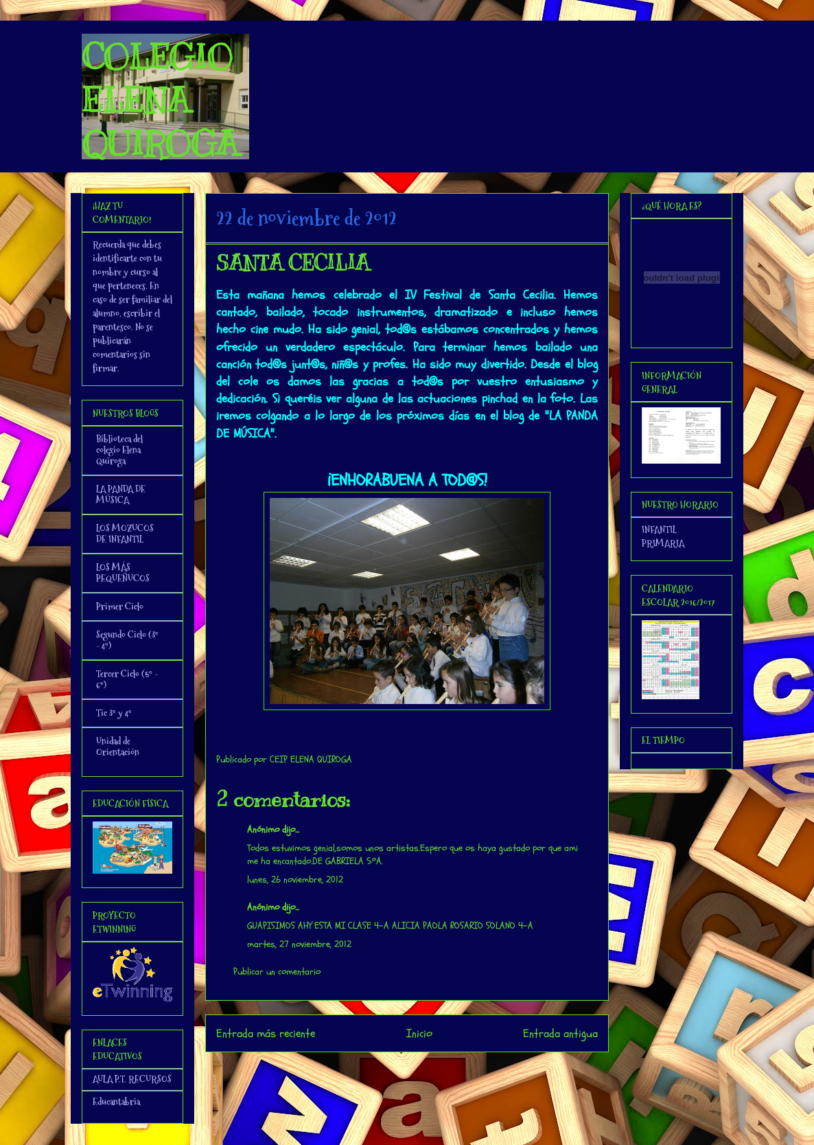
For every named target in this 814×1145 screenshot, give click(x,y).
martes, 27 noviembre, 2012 (299, 944)
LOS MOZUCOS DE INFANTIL (125, 533)
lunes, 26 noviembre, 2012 (295, 879)
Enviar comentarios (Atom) (435, 1070)
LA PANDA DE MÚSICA (121, 494)
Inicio (419, 1033)
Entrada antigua (560, 1033)
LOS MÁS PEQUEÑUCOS (123, 572)
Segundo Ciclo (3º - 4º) (127, 640)
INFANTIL (659, 529)
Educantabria (116, 1102)
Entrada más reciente (265, 1033)
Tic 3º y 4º (114, 713)
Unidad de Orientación (117, 746)
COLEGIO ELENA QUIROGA (160, 100)
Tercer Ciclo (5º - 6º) (127, 679)
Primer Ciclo (119, 606)
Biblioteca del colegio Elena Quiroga (119, 450)
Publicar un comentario (277, 971)
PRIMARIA (663, 543)
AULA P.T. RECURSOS (132, 1079)
